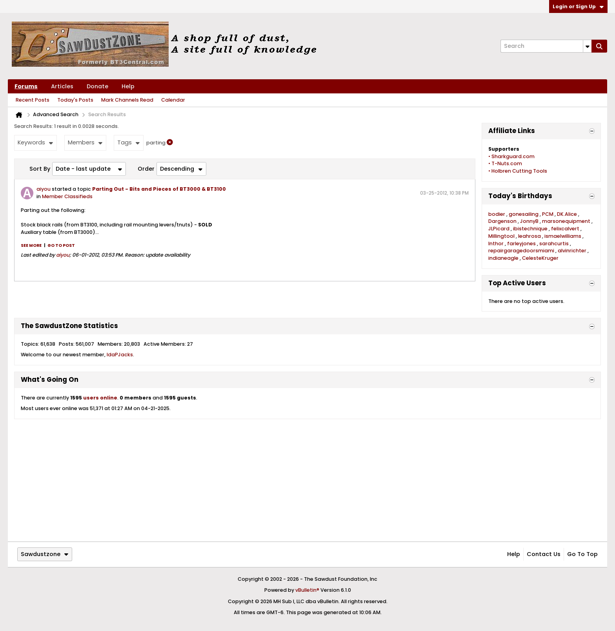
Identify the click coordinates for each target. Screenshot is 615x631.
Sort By (39, 169)
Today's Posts (75, 100)
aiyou (43, 189)
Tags (128, 142)
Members (85, 142)
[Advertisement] (307, 480)
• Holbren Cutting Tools (517, 171)
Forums (26, 86)
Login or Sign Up (578, 6)
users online (100, 397)
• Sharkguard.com (511, 156)
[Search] (545, 46)
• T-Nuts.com (505, 163)
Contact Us (543, 554)
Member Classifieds (67, 196)
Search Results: (33, 126)
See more (31, 245)
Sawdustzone (44, 554)
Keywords (35, 142)
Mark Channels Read (127, 100)
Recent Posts (32, 100)
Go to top (582, 554)
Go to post (61, 245)
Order (146, 169)
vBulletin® (307, 590)
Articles (62, 86)
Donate (97, 86)
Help (128, 86)
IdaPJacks (120, 354)
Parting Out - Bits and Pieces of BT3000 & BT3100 (159, 189)
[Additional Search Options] (587, 46)
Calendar (173, 100)
